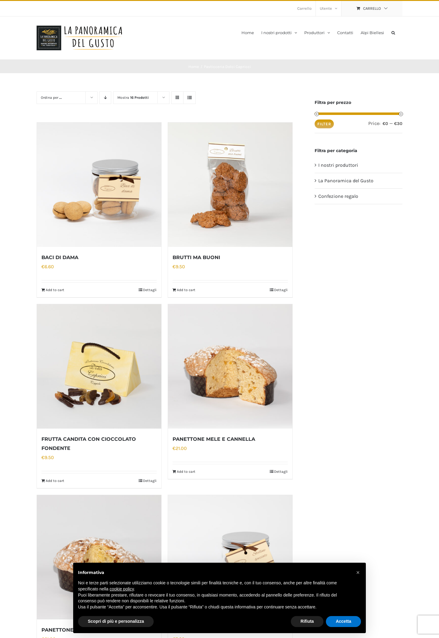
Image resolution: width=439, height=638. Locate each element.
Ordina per (51, 97)
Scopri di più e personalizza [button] (116, 621)
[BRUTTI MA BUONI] (230, 185)
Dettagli (150, 290)
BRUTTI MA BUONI (196, 257)
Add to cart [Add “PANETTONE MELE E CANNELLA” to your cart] (186, 471)
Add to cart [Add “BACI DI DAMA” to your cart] (55, 290)
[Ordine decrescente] (105, 97)
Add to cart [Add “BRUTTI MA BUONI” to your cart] (186, 290)
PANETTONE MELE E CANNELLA (214, 439)
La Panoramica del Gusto (345, 181)
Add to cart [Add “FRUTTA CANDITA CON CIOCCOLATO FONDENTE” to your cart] (55, 481)
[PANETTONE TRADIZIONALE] (99, 557)
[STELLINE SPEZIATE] (230, 557)
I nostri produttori (338, 165)
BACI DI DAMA (59, 257)
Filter (324, 124)
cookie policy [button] (122, 588)
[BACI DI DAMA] (99, 185)
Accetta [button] (343, 621)
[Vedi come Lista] (189, 98)
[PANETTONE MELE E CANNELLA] (230, 366)
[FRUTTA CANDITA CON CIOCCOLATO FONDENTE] (99, 366)
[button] (393, 32)
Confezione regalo (338, 196)
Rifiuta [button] (307, 621)
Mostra (133, 97)
